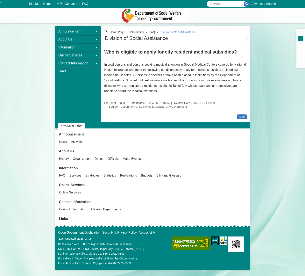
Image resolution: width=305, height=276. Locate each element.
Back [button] (242, 116)
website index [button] (72, 125)
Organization (82, 158)
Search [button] (247, 4)
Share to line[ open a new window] (300, 58)
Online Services (72, 185)
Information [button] (66, 47)
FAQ (85, 3)
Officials (113, 158)
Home (47, 3)
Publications (128, 175)
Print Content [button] (244, 38)
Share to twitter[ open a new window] (300, 53)
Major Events (132, 158)
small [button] (300, 33)
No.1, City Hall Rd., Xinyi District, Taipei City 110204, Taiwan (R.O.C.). (101, 249)
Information (137, 32)
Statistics (109, 175)
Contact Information (75, 202)
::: (1, 1)
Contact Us (72, 3)
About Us (66, 151)
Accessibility (147, 232)
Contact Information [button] (73, 63)
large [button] (300, 43)
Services (75, 175)
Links (62, 71)
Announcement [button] (69, 31)
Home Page (117, 32)
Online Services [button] (70, 55)
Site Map (35, 3)
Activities (77, 141)
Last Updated (67, 238)
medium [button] (300, 38)
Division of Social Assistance (178, 32)
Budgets (146, 175)
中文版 (58, 3)
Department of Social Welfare (152, 15)
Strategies (92, 175)
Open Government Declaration (79, 232)
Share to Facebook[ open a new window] (300, 48)
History (64, 158)
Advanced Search (264, 3)
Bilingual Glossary (168, 175)
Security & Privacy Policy (119, 232)
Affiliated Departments (105, 209)
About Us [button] (65, 39)
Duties (99, 158)
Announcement (71, 134)
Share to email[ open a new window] (300, 63)
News (63, 141)
